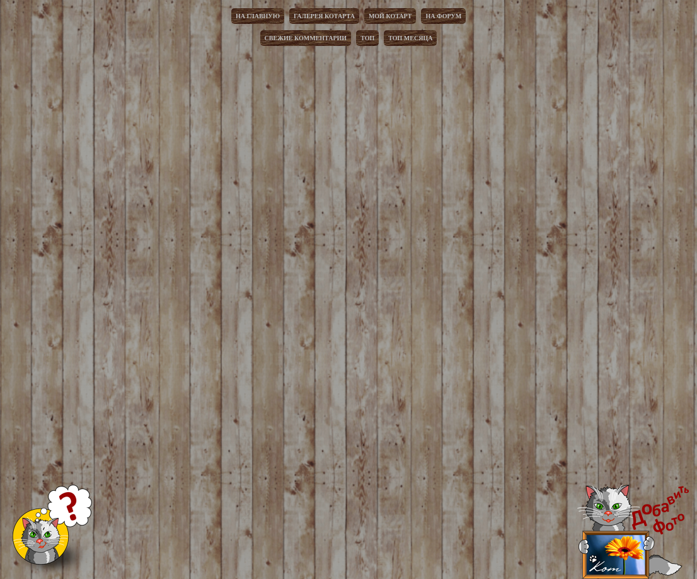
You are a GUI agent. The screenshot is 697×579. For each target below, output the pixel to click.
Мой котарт (390, 16)
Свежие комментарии (306, 38)
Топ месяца (410, 38)
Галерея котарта (324, 16)
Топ (367, 38)
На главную (258, 16)
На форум (443, 16)
